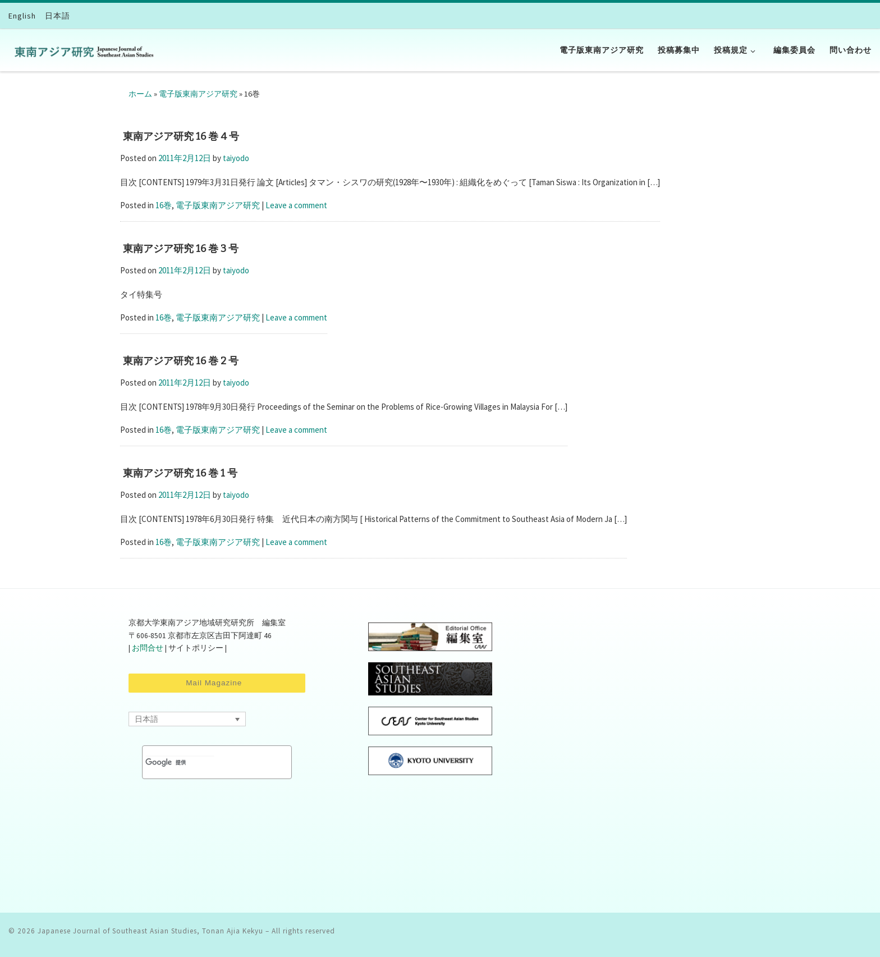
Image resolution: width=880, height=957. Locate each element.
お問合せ (147, 648)
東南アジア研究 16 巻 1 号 (180, 473)
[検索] (179, 762)
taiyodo (236, 158)
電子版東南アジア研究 (198, 94)
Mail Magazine (217, 683)
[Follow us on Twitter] (870, 935)
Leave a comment (296, 205)
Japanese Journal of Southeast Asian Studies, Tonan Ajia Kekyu (150, 931)
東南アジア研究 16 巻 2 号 (181, 361)
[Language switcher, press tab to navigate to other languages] (187, 719)
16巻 (163, 205)
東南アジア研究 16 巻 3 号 (181, 248)
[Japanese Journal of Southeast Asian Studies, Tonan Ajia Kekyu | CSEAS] (81, 50)
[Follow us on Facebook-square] (857, 935)
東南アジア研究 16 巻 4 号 (181, 136)
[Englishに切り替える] (22, 16)
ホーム (140, 94)
